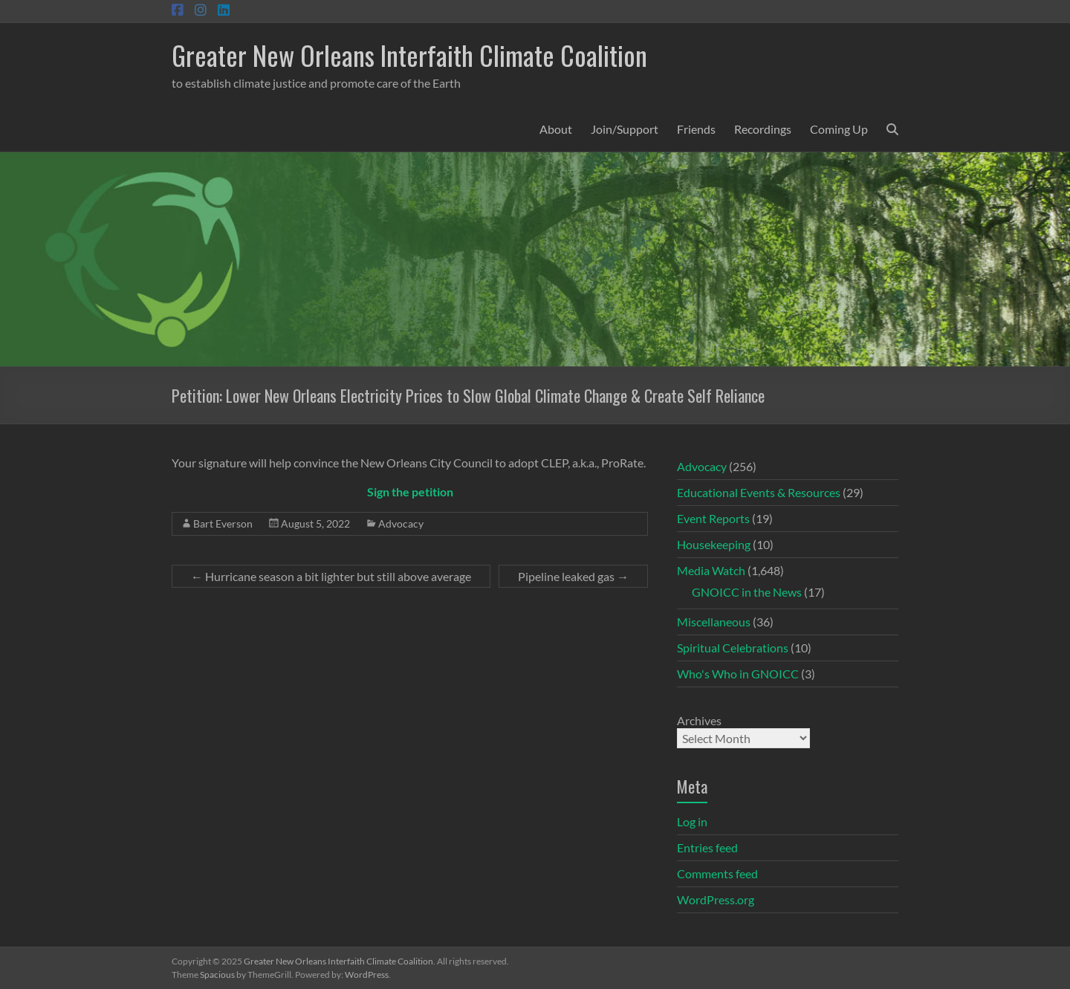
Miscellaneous (713, 622)
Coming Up (839, 129)
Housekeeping (713, 544)
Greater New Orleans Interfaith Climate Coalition (409, 54)
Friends (696, 129)
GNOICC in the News (747, 592)
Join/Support (624, 129)
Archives (699, 720)
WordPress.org (715, 899)
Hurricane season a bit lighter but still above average (331, 576)
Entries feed (707, 847)
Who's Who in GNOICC (738, 674)
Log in (692, 821)
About (555, 129)
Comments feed (717, 873)
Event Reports (713, 518)
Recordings (762, 129)
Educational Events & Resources (758, 492)
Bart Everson (223, 523)
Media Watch (711, 570)
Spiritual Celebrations (732, 648)
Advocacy (401, 523)
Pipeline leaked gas (573, 576)
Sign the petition (410, 491)
